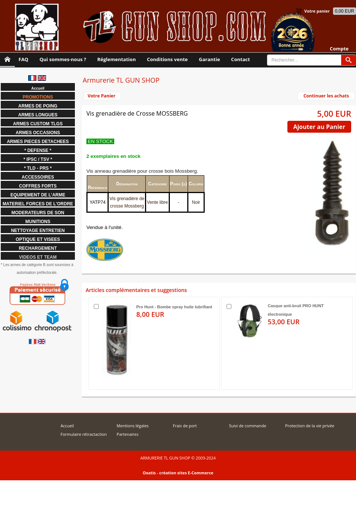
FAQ (23, 59)
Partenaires (128, 434)
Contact (240, 59)
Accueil (67, 425)
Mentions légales (133, 425)
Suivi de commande (247, 425)
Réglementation (116, 59)
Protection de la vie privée (309, 425)
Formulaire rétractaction (83, 434)
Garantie (209, 59)
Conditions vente (167, 59)
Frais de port (185, 425)
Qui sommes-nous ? (62, 59)
